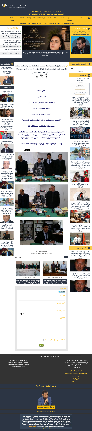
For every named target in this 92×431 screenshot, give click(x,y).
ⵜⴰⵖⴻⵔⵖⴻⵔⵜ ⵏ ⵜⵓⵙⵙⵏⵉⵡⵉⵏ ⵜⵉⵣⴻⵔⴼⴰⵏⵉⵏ (46, 11)
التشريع (80, 18)
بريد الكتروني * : (60, 303)
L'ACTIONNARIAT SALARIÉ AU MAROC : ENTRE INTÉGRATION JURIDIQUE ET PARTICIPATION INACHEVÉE (7, 71)
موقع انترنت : (61, 310)
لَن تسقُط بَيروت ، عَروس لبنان (7, 91)
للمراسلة (21, 18)
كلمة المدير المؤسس (81, 28)
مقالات (62, 18)
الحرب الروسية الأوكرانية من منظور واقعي (10, 54)
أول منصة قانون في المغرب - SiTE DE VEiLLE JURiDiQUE (46, 14)
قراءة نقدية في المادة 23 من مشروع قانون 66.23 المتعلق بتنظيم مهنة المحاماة (7, 210)
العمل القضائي (69, 19)
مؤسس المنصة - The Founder (46, 385)
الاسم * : (62, 295)
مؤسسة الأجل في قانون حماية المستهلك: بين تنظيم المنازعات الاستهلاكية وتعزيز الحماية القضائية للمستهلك (80, 227)
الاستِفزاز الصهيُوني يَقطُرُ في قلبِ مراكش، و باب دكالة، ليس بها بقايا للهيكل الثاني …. (7, 244)
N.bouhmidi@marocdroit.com (46, 411)
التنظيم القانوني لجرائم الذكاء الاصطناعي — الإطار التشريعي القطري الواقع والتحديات (80, 122)
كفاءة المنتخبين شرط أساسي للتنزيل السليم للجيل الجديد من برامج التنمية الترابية (6, 194)
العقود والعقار (31, 18)
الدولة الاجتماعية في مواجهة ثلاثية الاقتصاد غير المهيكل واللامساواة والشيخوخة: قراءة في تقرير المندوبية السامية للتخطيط (6, 124)
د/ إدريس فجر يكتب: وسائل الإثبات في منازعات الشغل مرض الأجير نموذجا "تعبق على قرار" (80, 275)
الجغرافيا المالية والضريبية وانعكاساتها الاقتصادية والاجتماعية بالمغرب (7, 227)
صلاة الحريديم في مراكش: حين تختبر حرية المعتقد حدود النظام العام (81, 33)
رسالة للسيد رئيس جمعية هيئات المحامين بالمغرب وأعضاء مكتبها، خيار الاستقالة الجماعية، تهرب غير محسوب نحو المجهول (11, 42)
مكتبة (55, 18)
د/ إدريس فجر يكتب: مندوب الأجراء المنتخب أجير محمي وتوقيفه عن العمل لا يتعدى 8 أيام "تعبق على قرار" (80, 254)
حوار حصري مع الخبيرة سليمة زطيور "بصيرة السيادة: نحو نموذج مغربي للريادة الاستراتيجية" (11, 32)
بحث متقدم (80, 71)
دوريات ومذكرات (41, 18)
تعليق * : (62, 317)
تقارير (49, 18)
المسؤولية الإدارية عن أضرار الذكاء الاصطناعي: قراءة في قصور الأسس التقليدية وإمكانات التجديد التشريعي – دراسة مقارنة (80, 164)
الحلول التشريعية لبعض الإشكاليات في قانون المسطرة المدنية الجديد (12, 37)
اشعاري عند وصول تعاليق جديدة (55, 339)
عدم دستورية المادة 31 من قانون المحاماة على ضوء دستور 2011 (13, 50)
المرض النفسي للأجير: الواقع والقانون (80, 185)
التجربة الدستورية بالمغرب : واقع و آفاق (10, 46)
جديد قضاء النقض (12, 19)
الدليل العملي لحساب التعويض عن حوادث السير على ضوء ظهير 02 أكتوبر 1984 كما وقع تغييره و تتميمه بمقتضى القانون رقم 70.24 (80, 205)
